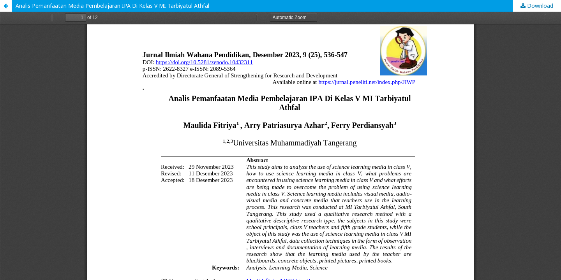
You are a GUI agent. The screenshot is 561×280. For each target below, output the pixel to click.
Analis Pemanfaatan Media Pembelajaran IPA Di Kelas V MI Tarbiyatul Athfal (112, 5)
